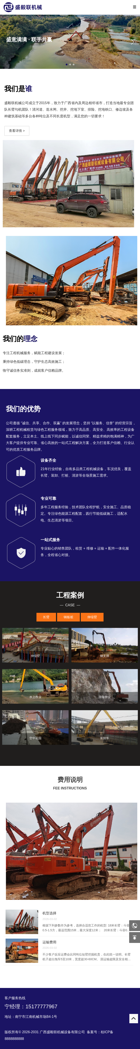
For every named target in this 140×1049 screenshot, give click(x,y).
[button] (132, 42)
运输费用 (51, 942)
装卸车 (104, 739)
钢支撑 (104, 657)
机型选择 (51, 913)
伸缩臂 (35, 657)
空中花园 (35, 739)
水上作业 (35, 698)
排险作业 (105, 698)
